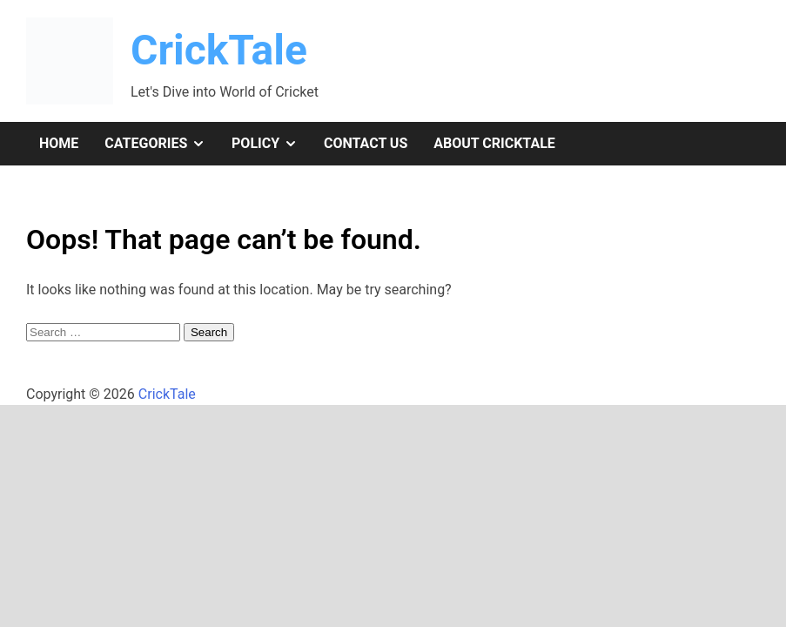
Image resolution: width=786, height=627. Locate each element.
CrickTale (219, 50)
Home (58, 143)
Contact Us (365, 143)
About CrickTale (494, 143)
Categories (161, 143)
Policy (271, 143)
